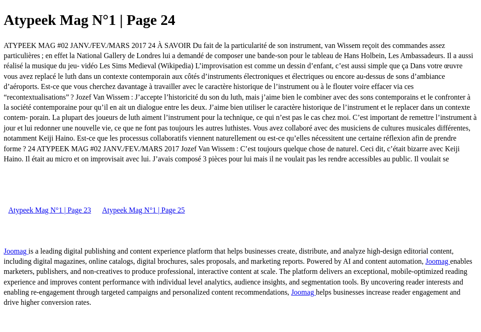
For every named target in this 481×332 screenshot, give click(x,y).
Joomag (16, 251)
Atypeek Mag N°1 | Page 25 (143, 210)
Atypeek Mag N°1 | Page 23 (49, 210)
